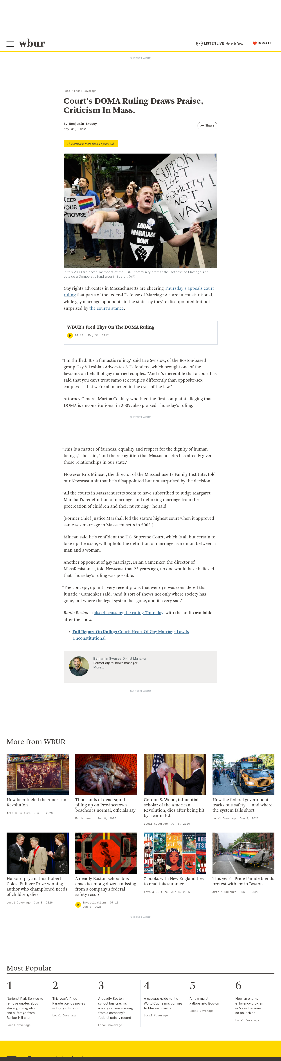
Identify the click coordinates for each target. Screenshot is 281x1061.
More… (98, 667)
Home (67, 91)
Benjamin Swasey (83, 124)
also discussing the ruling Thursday (128, 613)
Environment (84, 818)
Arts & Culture (19, 813)
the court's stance (106, 309)
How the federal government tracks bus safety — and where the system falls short (242, 805)
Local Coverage (85, 91)
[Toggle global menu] (10, 44)
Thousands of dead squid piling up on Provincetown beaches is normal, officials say (105, 805)
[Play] (70, 336)
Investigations (95, 902)
